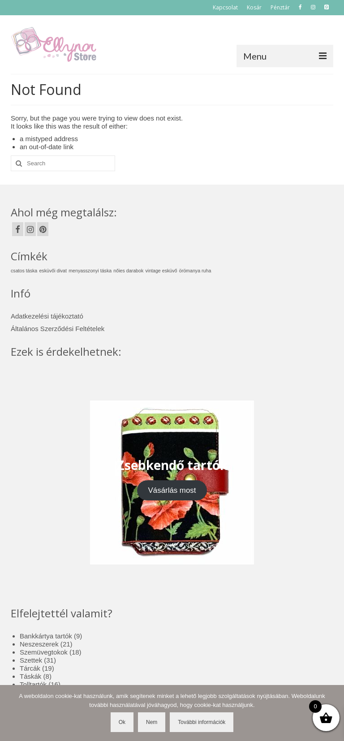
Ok (122, 722)
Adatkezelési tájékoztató (47, 316)
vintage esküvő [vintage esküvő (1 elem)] (161, 270)
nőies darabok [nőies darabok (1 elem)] (128, 270)
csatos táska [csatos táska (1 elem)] (24, 270)
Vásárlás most (172, 490)
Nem (151, 722)
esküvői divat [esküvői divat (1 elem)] (53, 270)
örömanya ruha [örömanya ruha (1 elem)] (195, 270)
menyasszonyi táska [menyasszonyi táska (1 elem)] (90, 270)
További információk (201, 722)
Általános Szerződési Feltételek (57, 328)
